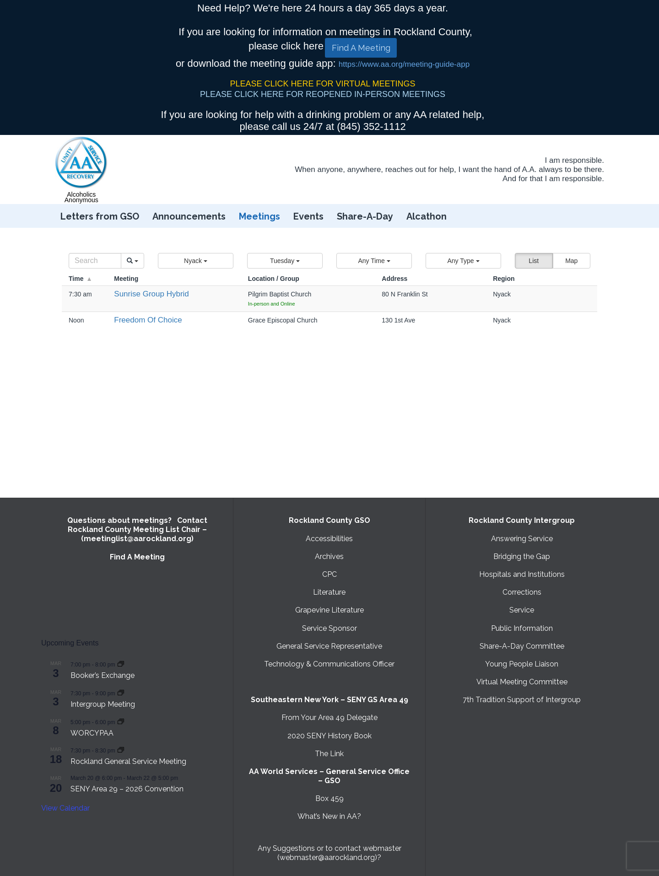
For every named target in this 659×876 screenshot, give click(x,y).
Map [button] (571, 260)
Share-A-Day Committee (522, 646)
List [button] (534, 260)
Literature (329, 592)
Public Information (522, 628)
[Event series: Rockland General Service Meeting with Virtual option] (121, 750)
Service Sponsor (329, 628)
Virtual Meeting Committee (521, 681)
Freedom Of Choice (148, 320)
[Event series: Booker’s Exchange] (121, 664)
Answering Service (522, 538)
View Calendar (65, 808)
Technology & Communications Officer (329, 664)
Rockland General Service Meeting (128, 761)
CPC (329, 574)
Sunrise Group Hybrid (151, 294)
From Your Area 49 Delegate (329, 717)
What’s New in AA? (329, 816)
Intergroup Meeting (102, 704)
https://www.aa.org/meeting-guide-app (404, 64)
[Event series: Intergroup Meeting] (121, 692)
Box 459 (329, 798)
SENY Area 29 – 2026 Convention (127, 789)
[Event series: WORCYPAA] (121, 721)
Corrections (521, 592)
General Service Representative (329, 646)
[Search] (95, 261)
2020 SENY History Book (329, 735)
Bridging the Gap (521, 556)
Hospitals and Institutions (522, 574)
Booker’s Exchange (102, 675)
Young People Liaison (521, 664)
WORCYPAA (91, 733)
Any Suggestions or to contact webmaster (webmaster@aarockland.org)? (329, 853)
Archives (329, 556)
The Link (329, 753)
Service (521, 610)
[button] (195, 261)
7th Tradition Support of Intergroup (522, 699)
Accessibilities (329, 538)
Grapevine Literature (329, 610)
